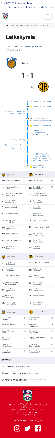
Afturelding (16, 7)
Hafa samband (24, 3)
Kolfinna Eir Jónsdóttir (41, 160)
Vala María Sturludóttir (41, 135)
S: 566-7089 (8, 3)
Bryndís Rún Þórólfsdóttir (42, 126)
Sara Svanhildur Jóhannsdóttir (16, 148)
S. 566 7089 (27, 415)
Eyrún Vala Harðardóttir (13, 145)
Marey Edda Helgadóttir (41, 118)
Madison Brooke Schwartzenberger (39, 166)
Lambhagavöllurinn (33, 46)
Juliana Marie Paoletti (41, 156)
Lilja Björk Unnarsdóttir (41, 154)
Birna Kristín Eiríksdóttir (13, 111)
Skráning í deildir (34, 7)
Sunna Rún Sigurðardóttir (42, 158)
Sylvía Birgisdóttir (16, 140)
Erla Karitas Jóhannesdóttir (43, 101)
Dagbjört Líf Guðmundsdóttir (39, 132)
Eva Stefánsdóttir (16, 113)
